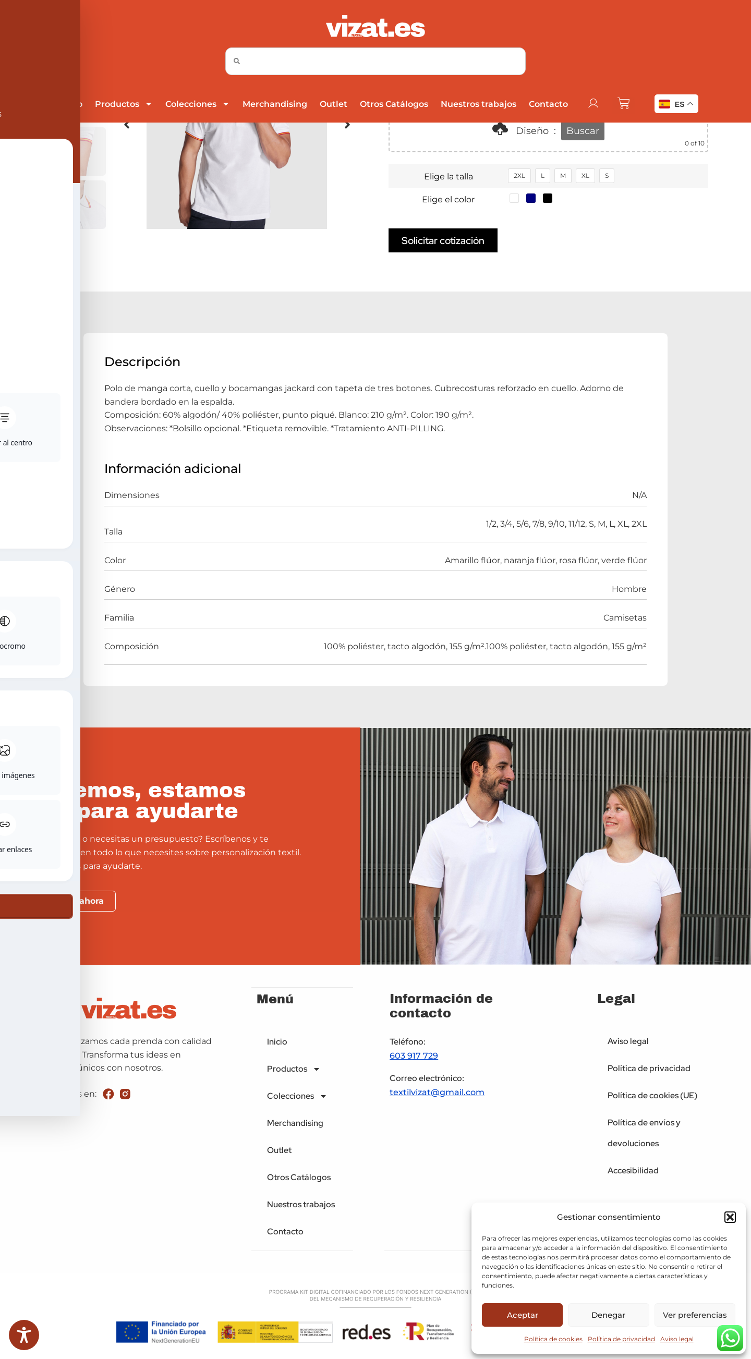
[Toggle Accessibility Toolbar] (24, 1335)
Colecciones (197, 103)
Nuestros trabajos (478, 104)
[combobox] (375, 61)
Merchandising (274, 104)
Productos (123, 103)
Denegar (608, 1315)
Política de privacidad (621, 1339)
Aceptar (522, 1315)
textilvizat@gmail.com (437, 1093)
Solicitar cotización (443, 240)
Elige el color (448, 199)
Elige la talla (448, 176)
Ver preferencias (695, 1315)
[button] (730, 1217)
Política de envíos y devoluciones (644, 1133)
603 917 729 (414, 1056)
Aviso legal (677, 1339)
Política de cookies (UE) (652, 1095)
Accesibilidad (633, 1170)
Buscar (582, 131)
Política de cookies (553, 1339)
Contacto (547, 104)
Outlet (333, 104)
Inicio (70, 104)
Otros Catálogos (393, 104)
